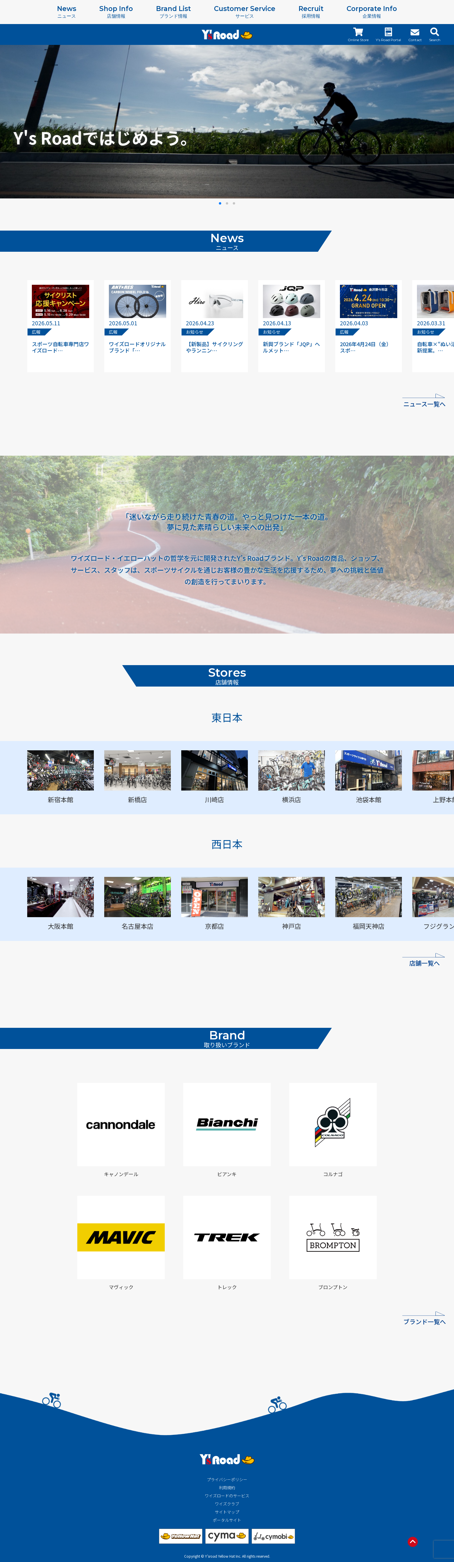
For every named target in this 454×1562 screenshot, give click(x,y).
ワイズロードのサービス (227, 1496)
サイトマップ (227, 1512)
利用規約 (227, 1487)
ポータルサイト (227, 1520)
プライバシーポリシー (227, 1479)
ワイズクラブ (227, 1504)
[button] (220, 203)
